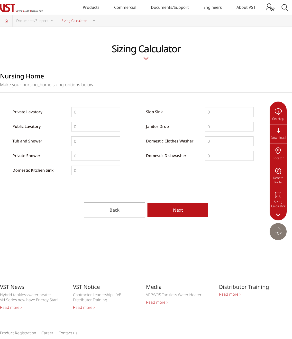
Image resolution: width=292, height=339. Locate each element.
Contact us (67, 333)
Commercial (125, 7)
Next (178, 210)
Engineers (212, 7)
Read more (11, 307)
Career (47, 333)
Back (114, 210)
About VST (246, 7)
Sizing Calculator (74, 20)
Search (284, 7)
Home (6, 21)
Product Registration (18, 333)
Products (91, 7)
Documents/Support (170, 7)
